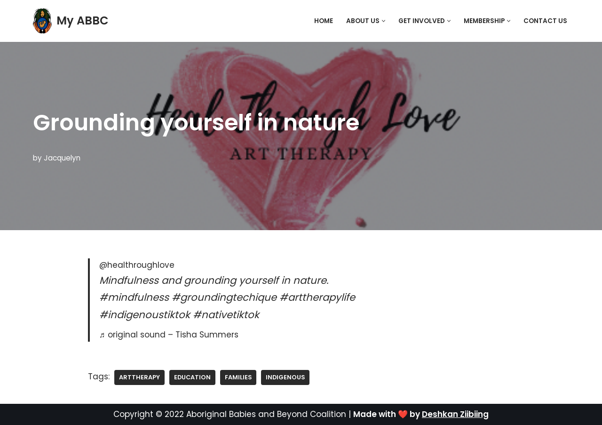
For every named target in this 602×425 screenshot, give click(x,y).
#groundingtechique (224, 297)
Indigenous (285, 377)
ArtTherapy (139, 377)
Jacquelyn (62, 158)
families (238, 377)
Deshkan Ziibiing (455, 414)
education (192, 377)
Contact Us (545, 20)
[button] (383, 21)
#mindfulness (134, 297)
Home (323, 20)
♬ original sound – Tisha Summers (168, 334)
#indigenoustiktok (144, 314)
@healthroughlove (136, 265)
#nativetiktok (226, 314)
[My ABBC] (71, 20)
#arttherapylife (317, 297)
